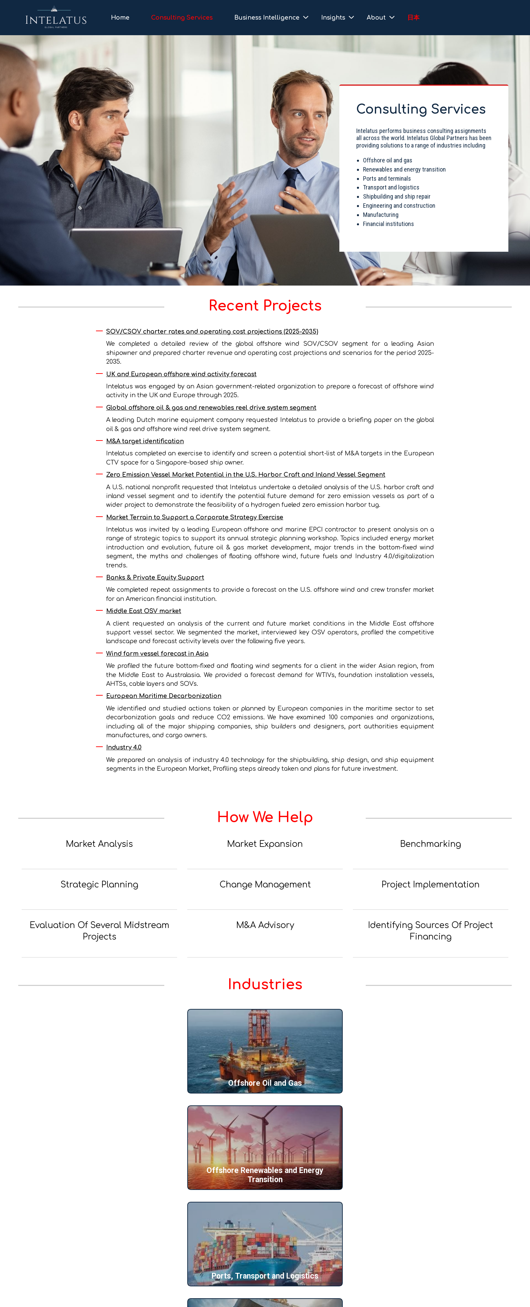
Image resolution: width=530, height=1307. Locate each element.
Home (120, 17)
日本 (413, 17)
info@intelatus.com (60, 1265)
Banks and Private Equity (429, 1179)
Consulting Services (182, 17)
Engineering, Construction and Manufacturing (265, 1175)
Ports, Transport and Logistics (429, 1083)
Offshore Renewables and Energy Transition (265, 1078)
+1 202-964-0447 (52, 1250)
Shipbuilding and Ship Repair (101, 1179)
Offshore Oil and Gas (101, 1083)
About (376, 17)
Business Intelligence (266, 17)
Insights (333, 17)
